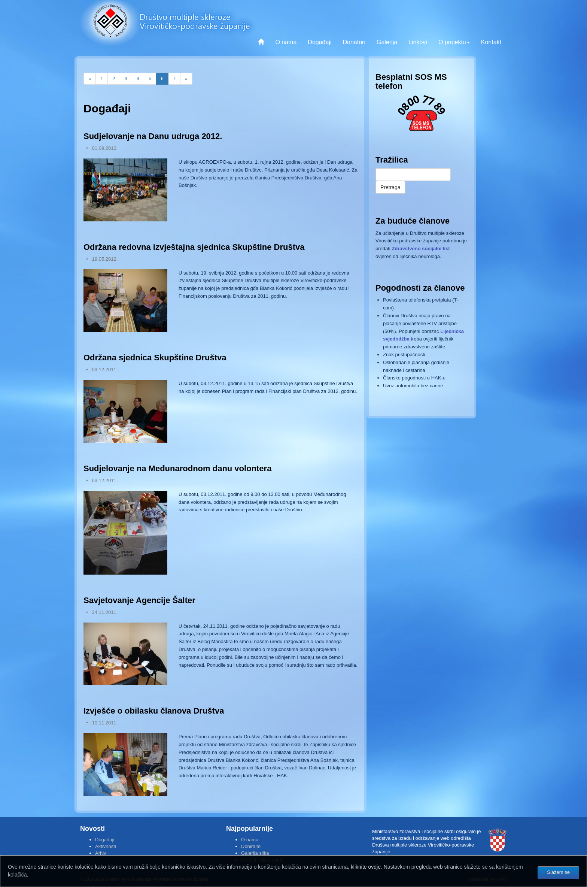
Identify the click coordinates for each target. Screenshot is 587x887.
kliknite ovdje (366, 867)
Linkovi (417, 42)
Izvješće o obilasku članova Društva (153, 710)
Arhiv (100, 853)
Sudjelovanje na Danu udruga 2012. (152, 136)
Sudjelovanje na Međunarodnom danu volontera (177, 468)
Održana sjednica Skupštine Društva (154, 357)
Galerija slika (255, 853)
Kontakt (491, 42)
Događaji (319, 42)
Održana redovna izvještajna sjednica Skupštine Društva (194, 247)
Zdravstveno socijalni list (421, 248)
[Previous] (89, 79)
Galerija (387, 42)
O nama (285, 42)
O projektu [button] (454, 42)
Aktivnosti (105, 846)
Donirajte (251, 846)
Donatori (354, 42)
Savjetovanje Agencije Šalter (139, 600)
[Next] (186, 79)
